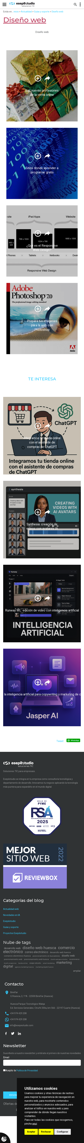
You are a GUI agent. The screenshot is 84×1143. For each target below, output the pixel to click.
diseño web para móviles (59, 959)
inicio (16, 11)
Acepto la (20, 1070)
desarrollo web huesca (60, 952)
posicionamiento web (13, 959)
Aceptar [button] (31, 1131)
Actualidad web (11, 909)
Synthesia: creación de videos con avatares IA (42, 526)
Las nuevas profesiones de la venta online (42, 93)
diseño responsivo (10, 963)
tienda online (23, 963)
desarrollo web (12, 948)
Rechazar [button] (46, 1131)
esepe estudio (35, 963)
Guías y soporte (42, 11)
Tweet (59, 741)
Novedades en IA (11, 915)
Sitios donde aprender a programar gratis (42, 170)
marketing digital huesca (44, 967)
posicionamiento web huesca (36, 959)
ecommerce (74, 959)
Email (6, 1057)
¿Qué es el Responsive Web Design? (42, 248)
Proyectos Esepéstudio (14, 933)
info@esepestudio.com (21, 1025)
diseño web (68, 955)
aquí (34, 1123)
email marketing (49, 963)
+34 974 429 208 (18, 1013)
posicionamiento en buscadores (46, 956)
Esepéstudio (9, 921)
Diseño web (57, 11)
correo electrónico (36, 952)
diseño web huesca (39, 947)
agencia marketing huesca (24, 967)
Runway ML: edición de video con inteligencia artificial (42, 610)
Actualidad (26, 11)
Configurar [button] (62, 1131)
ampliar (77, 971)
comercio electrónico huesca (17, 956)
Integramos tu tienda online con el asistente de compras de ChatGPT (42, 442)
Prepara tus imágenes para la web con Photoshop (42, 325)
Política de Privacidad (27, 1070)
